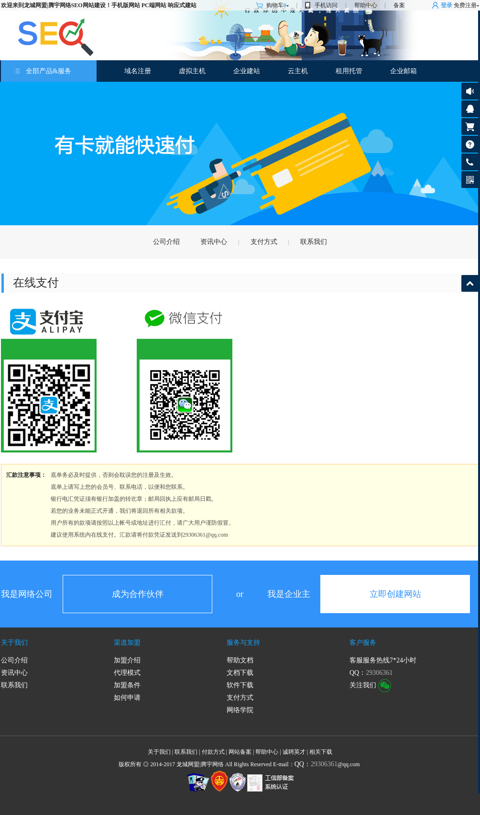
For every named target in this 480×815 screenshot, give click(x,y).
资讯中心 (213, 241)
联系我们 (313, 241)
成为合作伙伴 (138, 594)
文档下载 (240, 672)
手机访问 (326, 5)
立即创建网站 (395, 594)
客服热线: (469, 162)
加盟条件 (127, 685)
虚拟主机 (192, 71)
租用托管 (349, 71)
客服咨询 (469, 108)
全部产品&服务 (48, 71)
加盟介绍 (127, 660)
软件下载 (240, 685)
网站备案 (240, 752)
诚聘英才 (294, 752)
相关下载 (320, 752)
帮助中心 (365, 5)
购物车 (277, 5)
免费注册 (465, 5)
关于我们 (14, 642)
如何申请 (127, 697)
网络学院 (240, 710)
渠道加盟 (127, 642)
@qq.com (327, 764)
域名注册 (137, 71)
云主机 (298, 71)
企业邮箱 (403, 71)
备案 (399, 5)
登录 (446, 5)
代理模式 (127, 672)
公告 (469, 91)
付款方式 (213, 752)
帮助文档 (240, 660)
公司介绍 (166, 241)
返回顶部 (469, 283)
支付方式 (264, 241)
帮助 (469, 144)
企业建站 (246, 71)
